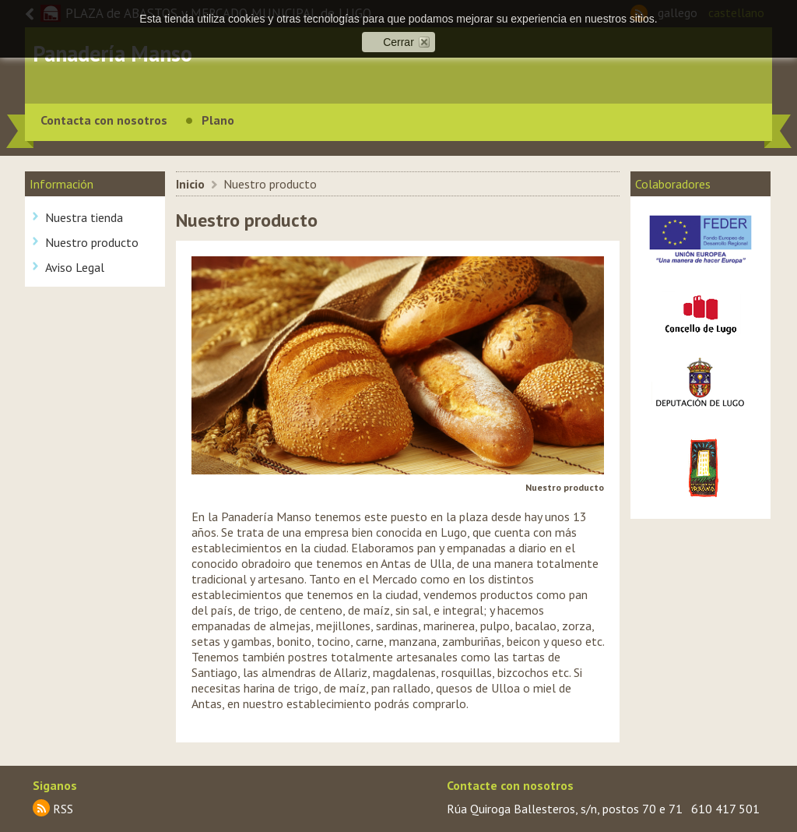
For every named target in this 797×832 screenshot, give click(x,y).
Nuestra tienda (84, 217)
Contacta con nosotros (103, 120)
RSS (63, 808)
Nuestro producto (92, 242)
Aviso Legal (74, 267)
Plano (218, 120)
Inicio (190, 184)
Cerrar (398, 42)
